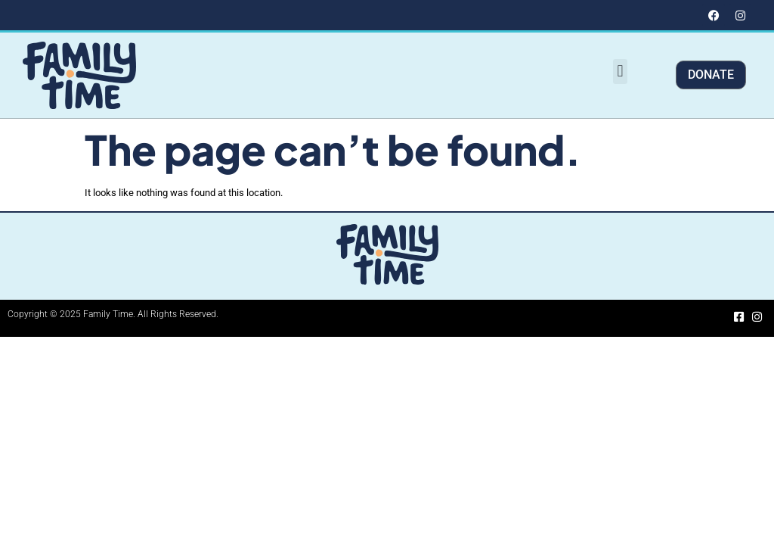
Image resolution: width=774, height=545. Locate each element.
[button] (620, 71)
